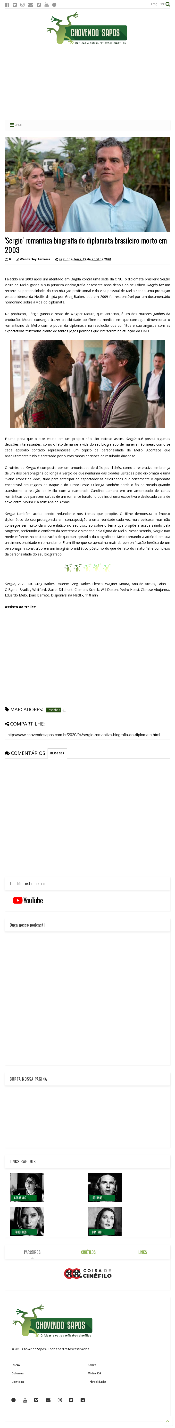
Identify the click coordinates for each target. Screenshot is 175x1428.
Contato (17, 1382)
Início (15, 1365)
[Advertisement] (87, 82)
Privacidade (97, 1382)
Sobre (92, 1365)
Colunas (17, 1373)
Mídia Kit (94, 1373)
